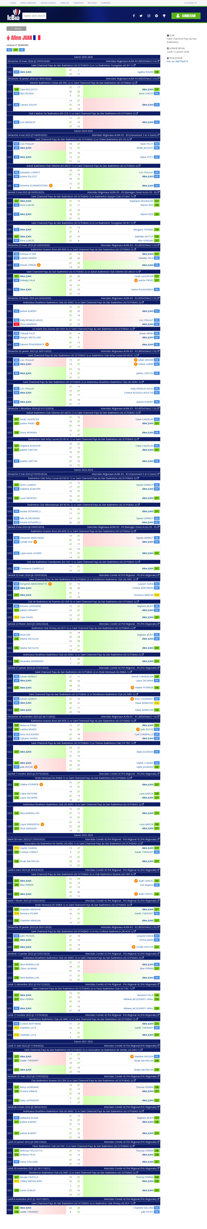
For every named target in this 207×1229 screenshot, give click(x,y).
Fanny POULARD (29, 1161)
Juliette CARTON (144, 373)
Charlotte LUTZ (28, 1027)
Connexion (186, 15)
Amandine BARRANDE (32, 661)
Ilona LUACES (146, 93)
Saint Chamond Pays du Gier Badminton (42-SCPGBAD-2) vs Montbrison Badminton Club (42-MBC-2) (83, 579)
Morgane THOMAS (143, 229)
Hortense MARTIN (143, 594)
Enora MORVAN (28, 432)
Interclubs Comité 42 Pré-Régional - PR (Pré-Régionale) (129, 575)
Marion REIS (147, 205)
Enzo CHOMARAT (144, 698)
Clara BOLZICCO (29, 89)
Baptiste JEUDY (145, 606)
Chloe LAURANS (28, 968)
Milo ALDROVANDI (30, 518)
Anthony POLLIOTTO (31, 1150)
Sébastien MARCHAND (32, 537)
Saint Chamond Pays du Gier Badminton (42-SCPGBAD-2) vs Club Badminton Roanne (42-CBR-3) (83, 874)
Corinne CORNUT (29, 852)
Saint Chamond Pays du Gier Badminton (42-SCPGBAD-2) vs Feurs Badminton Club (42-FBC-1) (84, 988)
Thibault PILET (27, 333)
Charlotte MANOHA (30, 909)
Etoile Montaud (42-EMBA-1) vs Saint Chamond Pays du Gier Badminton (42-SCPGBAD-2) (83, 777)
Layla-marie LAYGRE (30, 553)
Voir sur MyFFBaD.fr (177, 61)
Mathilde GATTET (144, 236)
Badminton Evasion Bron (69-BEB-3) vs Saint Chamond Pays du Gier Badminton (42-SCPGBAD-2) (83, 249)
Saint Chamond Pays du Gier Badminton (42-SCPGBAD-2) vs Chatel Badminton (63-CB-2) (83, 139)
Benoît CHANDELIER (142, 676)
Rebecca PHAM (28, 725)
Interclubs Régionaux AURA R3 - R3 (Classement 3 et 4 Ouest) (125, 135)
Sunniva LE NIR (28, 253)
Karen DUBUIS (27, 1190)
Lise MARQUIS (27, 122)
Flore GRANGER (28, 324)
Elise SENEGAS (145, 240)
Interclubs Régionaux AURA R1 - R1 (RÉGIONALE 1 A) (130, 716)
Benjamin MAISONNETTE (33, 583)
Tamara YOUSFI (28, 104)
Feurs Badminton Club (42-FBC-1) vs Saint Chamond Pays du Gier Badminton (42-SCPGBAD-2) (84, 1146)
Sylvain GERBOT (144, 484)
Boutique (92, 3)
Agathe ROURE (145, 71)
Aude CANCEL (146, 880)
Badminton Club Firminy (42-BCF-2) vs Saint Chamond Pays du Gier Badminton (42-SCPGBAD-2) (83, 628)
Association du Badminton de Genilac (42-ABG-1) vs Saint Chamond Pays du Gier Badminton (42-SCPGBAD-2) (83, 843)
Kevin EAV (25, 634)
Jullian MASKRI (145, 359)
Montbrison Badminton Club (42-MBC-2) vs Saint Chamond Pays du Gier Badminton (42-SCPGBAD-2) (83, 1019)
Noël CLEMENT (28, 484)
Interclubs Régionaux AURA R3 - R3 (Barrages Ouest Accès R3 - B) (123, 192)
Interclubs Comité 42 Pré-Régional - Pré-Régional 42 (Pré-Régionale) (122, 839)
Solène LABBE (145, 364)
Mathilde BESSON (144, 1056)
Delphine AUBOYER (30, 445)
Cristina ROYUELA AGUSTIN (138, 392)
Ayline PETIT (146, 157)
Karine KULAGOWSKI (142, 289)
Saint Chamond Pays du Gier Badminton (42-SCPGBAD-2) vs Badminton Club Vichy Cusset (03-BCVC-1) (83, 355)
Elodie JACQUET (145, 147)
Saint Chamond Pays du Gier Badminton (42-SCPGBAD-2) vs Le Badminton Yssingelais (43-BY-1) (83, 65)
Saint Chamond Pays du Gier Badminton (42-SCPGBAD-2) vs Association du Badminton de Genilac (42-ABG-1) (83, 1049)
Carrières (105, 3)
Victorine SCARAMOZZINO (34, 185)
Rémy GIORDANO (29, 1087)
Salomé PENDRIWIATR (32, 344)
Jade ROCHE (147, 729)
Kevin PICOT (146, 143)
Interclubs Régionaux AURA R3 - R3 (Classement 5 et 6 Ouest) (125, 474)
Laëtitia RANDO (28, 257)
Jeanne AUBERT (28, 311)
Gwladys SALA (145, 257)
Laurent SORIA (145, 583)
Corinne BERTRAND (142, 587)
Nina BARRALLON (29, 813)
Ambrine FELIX (27, 1154)
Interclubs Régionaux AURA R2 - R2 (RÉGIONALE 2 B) (130, 927)
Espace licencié (48, 3)
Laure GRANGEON (29, 824)
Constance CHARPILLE (32, 568)
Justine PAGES (146, 280)
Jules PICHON (27, 935)
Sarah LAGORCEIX (143, 276)
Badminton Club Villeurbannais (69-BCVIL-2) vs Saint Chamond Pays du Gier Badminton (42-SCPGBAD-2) (83, 504)
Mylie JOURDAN (145, 751)
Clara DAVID (26, 617)
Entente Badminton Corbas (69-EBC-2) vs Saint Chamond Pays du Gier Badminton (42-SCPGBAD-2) (83, 82)
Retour (18, 28)
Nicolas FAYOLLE (29, 1177)
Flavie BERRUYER (144, 703)
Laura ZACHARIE (144, 680)
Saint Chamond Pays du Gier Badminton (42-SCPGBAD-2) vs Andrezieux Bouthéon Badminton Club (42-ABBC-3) (83, 382)
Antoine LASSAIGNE (30, 606)
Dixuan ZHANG (28, 264)
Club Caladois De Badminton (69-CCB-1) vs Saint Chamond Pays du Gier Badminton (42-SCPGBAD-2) (83, 113)
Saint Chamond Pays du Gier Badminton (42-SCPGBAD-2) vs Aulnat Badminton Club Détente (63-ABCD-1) (84, 271)
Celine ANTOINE (28, 793)
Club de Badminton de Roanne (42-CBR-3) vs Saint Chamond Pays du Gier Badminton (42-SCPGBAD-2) (83, 601)
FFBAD (13, 3)
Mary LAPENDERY (29, 1100)
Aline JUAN (25, 71)
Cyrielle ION (26, 541)
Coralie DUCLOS (144, 946)
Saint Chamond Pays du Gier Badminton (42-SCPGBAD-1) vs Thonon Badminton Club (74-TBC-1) (83, 743)
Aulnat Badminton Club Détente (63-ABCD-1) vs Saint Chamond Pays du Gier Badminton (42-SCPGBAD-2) (84, 165)
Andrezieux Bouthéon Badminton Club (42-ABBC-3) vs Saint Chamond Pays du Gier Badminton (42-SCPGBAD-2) (83, 302)
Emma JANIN (146, 939)
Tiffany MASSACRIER (31, 1181)
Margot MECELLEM (30, 337)
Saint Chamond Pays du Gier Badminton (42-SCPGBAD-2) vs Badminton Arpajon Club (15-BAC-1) (83, 196)
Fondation (78, 3)
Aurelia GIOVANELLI (30, 511)
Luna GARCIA (146, 793)
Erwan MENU (146, 333)
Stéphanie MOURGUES (141, 200)
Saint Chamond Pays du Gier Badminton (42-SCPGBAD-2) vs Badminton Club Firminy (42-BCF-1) (83, 1203)
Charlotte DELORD (143, 1207)
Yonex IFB (64, 3)
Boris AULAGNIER (29, 734)
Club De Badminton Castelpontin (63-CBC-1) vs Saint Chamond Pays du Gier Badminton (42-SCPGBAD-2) (83, 561)
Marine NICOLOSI (29, 638)
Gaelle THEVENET (144, 852)
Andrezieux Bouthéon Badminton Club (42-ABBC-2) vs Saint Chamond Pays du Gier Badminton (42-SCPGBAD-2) (83, 1111)
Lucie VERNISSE (28, 498)
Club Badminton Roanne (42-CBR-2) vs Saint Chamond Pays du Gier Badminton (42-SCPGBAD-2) (83, 1080)
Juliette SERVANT (29, 610)
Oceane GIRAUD (28, 1091)
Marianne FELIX (145, 995)
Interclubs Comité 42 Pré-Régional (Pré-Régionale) (131, 1045)
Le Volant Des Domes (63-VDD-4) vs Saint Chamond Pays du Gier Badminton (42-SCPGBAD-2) (83, 328)
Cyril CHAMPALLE (144, 734)
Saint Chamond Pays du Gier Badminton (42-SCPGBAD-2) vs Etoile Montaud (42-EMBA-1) (83, 672)
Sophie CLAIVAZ (144, 762)
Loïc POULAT (27, 143)
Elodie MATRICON (29, 861)
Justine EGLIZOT (28, 176)
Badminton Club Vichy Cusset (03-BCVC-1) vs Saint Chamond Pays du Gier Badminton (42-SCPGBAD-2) (83, 439)
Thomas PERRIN (144, 1087)
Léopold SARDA (145, 935)
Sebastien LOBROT (30, 172)
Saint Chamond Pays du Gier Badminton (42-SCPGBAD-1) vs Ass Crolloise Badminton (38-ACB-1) (83, 931)
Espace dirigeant (28, 3)
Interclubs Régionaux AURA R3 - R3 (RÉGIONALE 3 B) (130, 245)
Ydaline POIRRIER (144, 687)
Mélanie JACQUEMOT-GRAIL (138, 999)
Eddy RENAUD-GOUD (31, 320)
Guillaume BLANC (29, 1117)
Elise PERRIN (26, 884)
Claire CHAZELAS (144, 419)
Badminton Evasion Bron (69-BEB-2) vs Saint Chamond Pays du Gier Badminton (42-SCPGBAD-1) (83, 720)
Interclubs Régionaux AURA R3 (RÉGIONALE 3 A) (132, 61)
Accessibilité (190, 3)
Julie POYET (147, 1211)
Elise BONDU (27, 93)
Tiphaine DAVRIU (29, 738)
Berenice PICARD (29, 913)
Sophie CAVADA (28, 848)
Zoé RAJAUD (146, 885)
